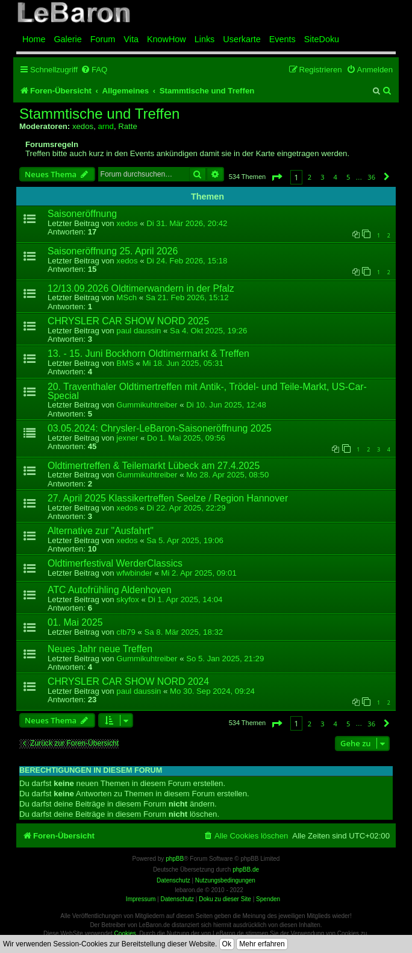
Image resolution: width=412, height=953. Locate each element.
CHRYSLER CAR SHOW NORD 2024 (128, 681)
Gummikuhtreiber (146, 404)
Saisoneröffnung (82, 214)
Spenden (268, 899)
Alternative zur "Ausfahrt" (101, 531)
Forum (103, 39)
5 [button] (348, 176)
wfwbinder (134, 572)
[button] (276, 177)
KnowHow (166, 39)
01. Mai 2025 (75, 622)
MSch (126, 297)
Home (33, 39)
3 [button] (322, 176)
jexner (127, 437)
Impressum (140, 899)
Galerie (67, 39)
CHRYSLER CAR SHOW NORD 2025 (128, 321)
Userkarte (241, 39)
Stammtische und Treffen (99, 114)
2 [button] (309, 176)
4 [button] (335, 176)
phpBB (175, 858)
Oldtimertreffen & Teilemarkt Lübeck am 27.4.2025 (154, 466)
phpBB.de (246, 869)
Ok (226, 944)
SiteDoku (321, 39)
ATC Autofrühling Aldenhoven (110, 590)
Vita (131, 39)
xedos (82, 126)
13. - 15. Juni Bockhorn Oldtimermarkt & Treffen (148, 353)
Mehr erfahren (261, 944)
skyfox (127, 599)
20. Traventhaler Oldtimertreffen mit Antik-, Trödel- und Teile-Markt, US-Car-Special (207, 391)
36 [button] (371, 176)
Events (282, 39)
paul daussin (138, 330)
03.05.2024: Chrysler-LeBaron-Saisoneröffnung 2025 (160, 428)
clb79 (126, 632)
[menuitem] (94, 69)
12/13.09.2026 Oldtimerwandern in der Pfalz (141, 288)
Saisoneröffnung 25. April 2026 (113, 251)
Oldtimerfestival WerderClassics (115, 563)
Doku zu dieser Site (225, 899)
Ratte (127, 126)
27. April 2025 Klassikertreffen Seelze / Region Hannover (168, 498)
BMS (125, 363)
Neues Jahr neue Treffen (100, 649)
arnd (105, 126)
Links (205, 39)
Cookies (125, 933)
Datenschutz (177, 899)
